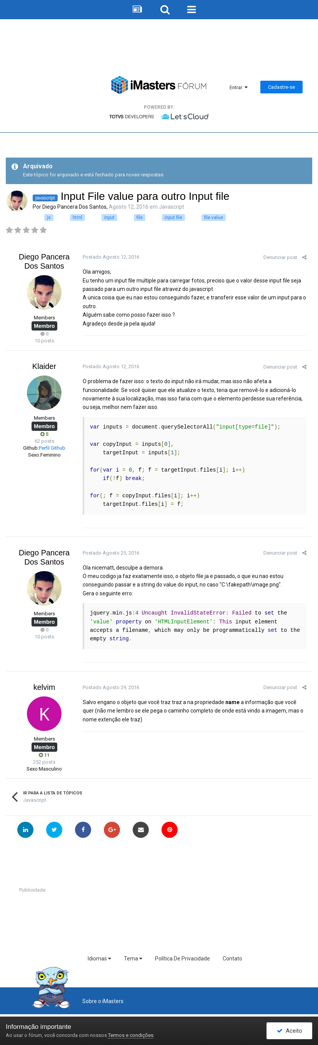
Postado (111, 257)
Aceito (289, 1030)
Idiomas (99, 958)
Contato (232, 958)
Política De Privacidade (182, 958)
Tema (133, 958)
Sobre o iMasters (102, 1001)
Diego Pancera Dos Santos (74, 207)
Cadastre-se (281, 87)
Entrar (239, 87)
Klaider (44, 366)
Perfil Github (52, 448)
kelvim (44, 687)
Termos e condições (130, 1035)
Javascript (171, 207)
